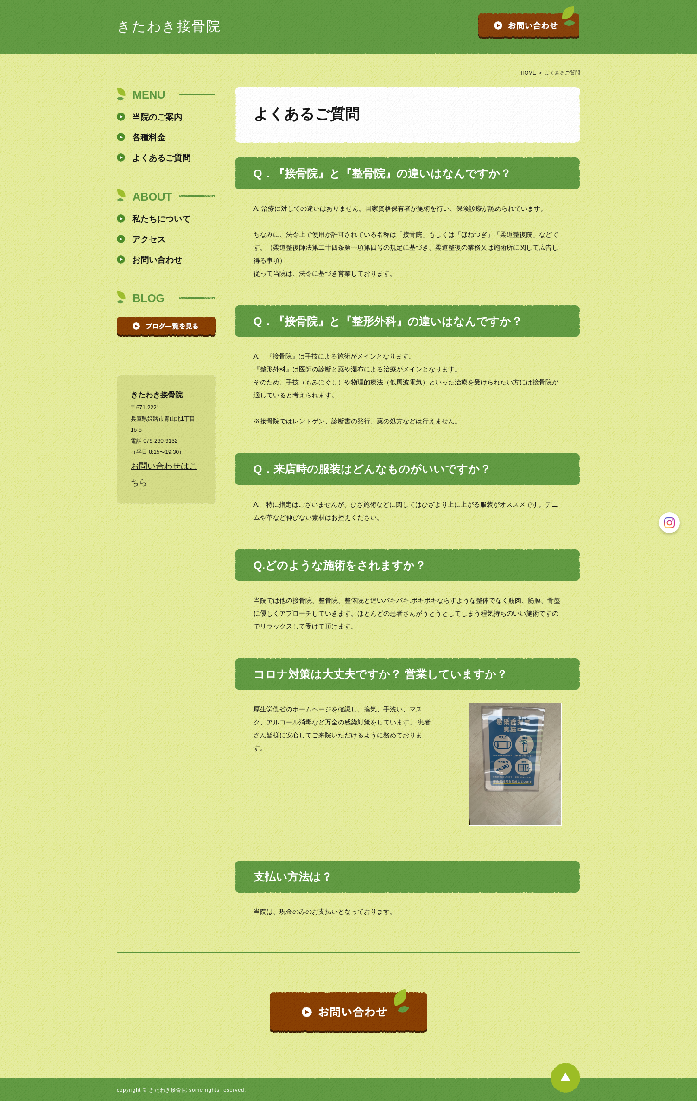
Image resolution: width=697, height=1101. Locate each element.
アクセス (148, 239)
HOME (528, 72)
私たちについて (161, 219)
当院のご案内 (157, 117)
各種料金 (148, 137)
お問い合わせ (157, 259)
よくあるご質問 (161, 158)
